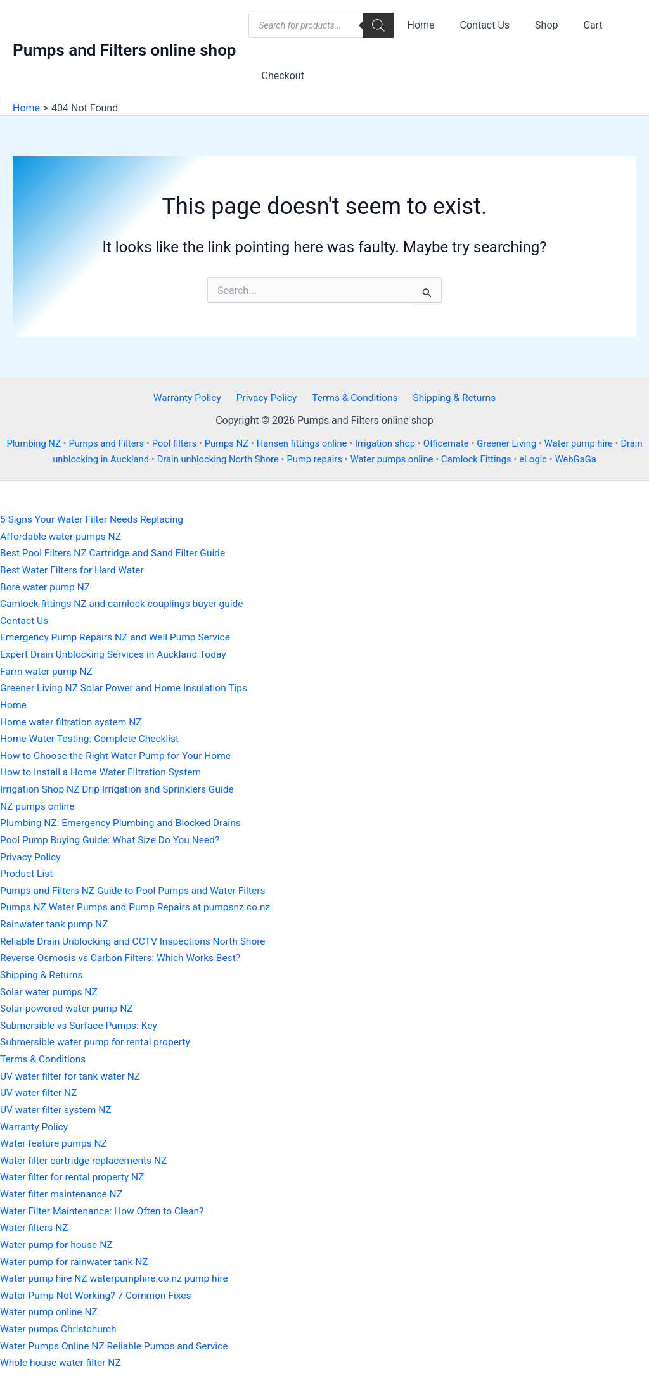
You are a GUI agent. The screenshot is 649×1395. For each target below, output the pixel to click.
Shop (533, 25)
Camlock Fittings (493, 460)
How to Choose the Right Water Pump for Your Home (119, 754)
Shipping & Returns (450, 398)
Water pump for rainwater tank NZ (76, 1255)
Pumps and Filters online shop (124, 50)
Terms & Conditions (353, 398)
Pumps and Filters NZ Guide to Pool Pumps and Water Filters (136, 888)
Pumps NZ (236, 444)
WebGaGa (595, 460)
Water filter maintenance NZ (63, 1189)
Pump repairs (327, 460)
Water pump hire (597, 444)
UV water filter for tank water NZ (72, 1072)
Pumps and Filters (112, 444)
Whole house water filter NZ (62, 1356)
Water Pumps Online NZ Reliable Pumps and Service (117, 1339)
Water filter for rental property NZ (74, 1172)
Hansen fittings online (313, 444)
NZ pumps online (38, 804)
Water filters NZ (35, 1222)
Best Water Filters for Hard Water (74, 570)
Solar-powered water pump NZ (68, 1004)
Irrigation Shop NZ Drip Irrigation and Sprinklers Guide (120, 787)
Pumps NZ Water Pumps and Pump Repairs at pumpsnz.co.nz (139, 904)
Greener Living (524, 444)
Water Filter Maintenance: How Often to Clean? (105, 1205)
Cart (575, 25)
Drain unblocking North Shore (227, 460)
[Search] (378, 25)
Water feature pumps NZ (55, 1139)
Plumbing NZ (39, 444)
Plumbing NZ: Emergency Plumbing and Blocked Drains (124, 821)
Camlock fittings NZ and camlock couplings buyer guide (125, 603)
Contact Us (478, 25)
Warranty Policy (191, 398)
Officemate (461, 444)
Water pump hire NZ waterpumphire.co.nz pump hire (117, 1272)
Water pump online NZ (50, 1305)
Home (418, 25)
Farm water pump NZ (47, 671)
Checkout (280, 76)
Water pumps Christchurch (60, 1322)
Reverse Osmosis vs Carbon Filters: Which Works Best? (124, 954)
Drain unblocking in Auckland (95, 460)
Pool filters (182, 444)
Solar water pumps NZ (50, 988)
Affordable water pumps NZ (62, 536)
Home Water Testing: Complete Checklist (92, 737)
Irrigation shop (399, 444)
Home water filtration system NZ (73, 721)
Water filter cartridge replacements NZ (86, 1155)
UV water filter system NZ (57, 1105)
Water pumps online (406, 460)
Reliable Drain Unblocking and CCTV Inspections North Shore (137, 938)
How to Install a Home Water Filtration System (103, 771)
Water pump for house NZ (58, 1239)
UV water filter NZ (39, 1088)
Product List (27, 871)
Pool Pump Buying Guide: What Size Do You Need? (113, 838)
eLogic (551, 460)
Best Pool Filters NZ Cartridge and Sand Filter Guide (116, 553)
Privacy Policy (267, 398)
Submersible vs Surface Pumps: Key (81, 1022)
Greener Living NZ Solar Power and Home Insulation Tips (127, 687)
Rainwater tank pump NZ (56, 921)
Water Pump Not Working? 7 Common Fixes (98, 1289)
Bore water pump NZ (46, 587)
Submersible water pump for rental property (98, 1038)
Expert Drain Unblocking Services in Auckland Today (116, 653)
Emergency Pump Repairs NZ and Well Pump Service (118, 637)
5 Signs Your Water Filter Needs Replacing (94, 520)
